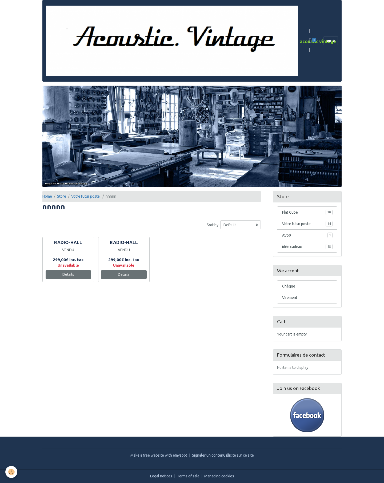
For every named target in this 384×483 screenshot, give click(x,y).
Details (68, 274)
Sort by (212, 225)
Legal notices (161, 476)
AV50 (307, 235)
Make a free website (147, 455)
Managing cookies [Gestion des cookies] (219, 476)
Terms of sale (188, 476)
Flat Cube (307, 212)
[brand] (172, 41)
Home (47, 196)
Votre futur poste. (86, 196)
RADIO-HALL (68, 242)
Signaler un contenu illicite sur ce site (223, 455)
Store (61, 196)
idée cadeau (307, 246)
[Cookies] (11, 472)
